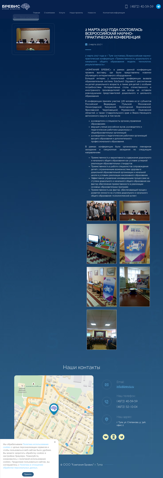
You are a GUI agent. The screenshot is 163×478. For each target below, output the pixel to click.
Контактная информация (114, 13)
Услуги (62, 13)
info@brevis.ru (125, 386)
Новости (92, 13)
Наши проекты (76, 13)
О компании (49, 13)
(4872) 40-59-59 (141, 6)
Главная (36, 13)
